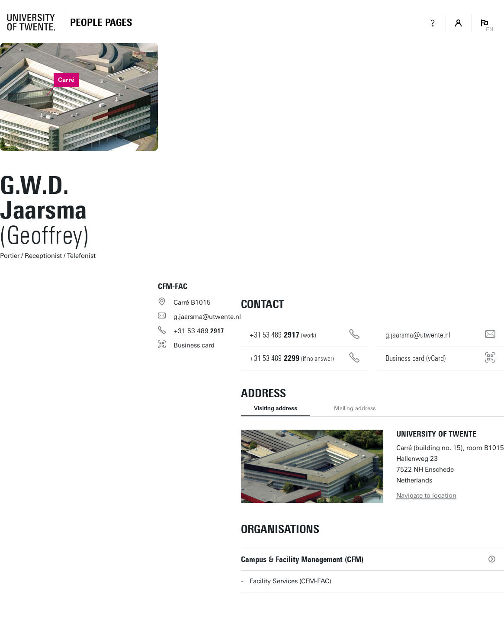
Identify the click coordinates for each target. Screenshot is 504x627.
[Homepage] (101, 23)
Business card (194, 345)
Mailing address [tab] (355, 408)
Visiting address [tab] (275, 408)
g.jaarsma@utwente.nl (207, 317)
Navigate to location (426, 495)
